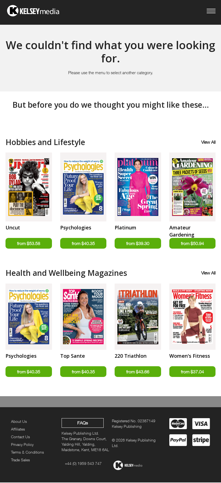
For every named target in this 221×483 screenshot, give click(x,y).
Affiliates (18, 429)
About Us (19, 422)
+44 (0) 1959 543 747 (83, 464)
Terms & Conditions (27, 452)
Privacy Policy (22, 445)
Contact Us (20, 437)
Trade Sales (20, 460)
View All (208, 142)
